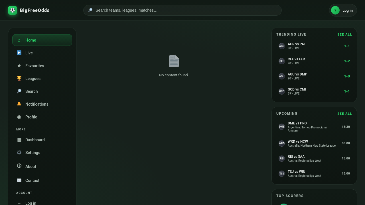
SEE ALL (344, 34)
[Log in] (343, 10)
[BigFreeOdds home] (42, 10)
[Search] (186, 10)
